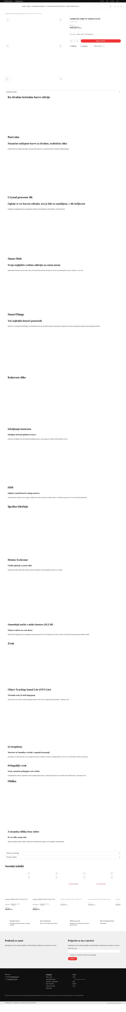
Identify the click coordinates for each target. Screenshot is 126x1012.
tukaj (98, 958)
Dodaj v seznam (102, 47)
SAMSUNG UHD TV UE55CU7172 (72, 900)
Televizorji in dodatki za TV (24, 15)
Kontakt (111, 1)
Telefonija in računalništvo (59, 7)
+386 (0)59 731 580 (9, 1)
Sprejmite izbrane (80, 1009)
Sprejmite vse (94, 1009)
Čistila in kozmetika (51, 989)
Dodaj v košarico (101, 42)
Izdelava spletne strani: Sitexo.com (113, 1010)
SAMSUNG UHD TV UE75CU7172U (45, 900)
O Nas (99, 1)
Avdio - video (26, 7)
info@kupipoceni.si (22, 1)
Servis (117, 1)
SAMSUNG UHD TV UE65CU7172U (39, 15)
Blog (106, 1)
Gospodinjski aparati (39, 7)
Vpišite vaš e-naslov (73, 951)
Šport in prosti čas (50, 987)
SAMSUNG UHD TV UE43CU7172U (100, 900)
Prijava (73, 962)
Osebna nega (49, 992)
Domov (6, 15)
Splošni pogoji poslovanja (80, 982)
